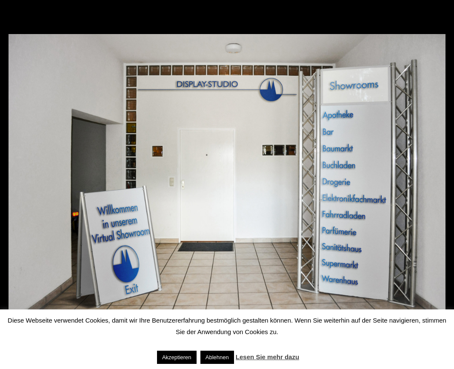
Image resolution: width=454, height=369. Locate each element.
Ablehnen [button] (217, 357)
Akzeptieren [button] (176, 357)
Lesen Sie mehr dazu (267, 356)
